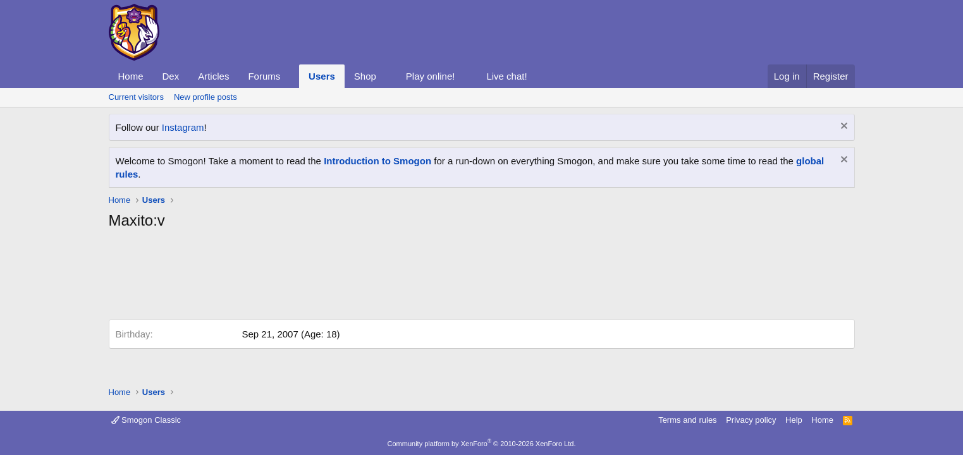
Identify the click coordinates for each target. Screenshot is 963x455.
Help (793, 420)
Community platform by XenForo (482, 443)
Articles (213, 76)
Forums (264, 76)
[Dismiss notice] (842, 127)
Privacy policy (751, 420)
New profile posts (205, 97)
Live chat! (506, 76)
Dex (171, 76)
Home (131, 76)
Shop (365, 76)
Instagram (183, 127)
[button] (290, 76)
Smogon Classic (146, 420)
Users (322, 76)
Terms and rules (687, 420)
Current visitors (136, 97)
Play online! (430, 76)
